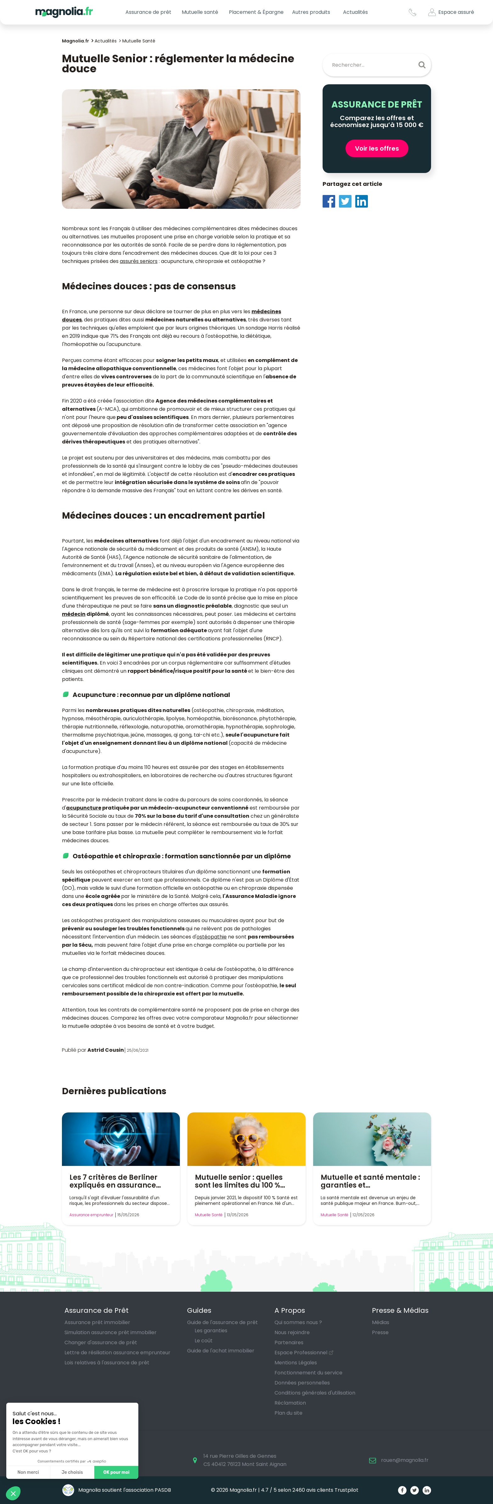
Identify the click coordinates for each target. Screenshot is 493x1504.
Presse (380, 1332)
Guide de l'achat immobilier (220, 1350)
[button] (13, 1493)
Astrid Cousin (105, 1050)
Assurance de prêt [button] (148, 12)
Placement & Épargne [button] (256, 12)
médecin (74, 614)
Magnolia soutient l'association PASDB (116, 1490)
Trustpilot (346, 1490)
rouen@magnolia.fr (405, 1460)
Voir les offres (377, 148)
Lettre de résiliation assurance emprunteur (117, 1352)
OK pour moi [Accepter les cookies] (116, 1472)
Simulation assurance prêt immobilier (110, 1332)
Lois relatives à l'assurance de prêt (106, 1362)
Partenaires (288, 1342)
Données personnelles (302, 1382)
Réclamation (290, 1403)
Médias (380, 1322)
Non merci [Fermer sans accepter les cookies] (28, 1472)
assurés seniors (139, 261)
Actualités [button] (355, 12)
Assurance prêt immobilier (97, 1322)
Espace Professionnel (300, 1352)
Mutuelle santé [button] (200, 12)
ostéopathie (212, 936)
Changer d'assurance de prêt (100, 1342)
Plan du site (288, 1413)
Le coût (204, 1340)
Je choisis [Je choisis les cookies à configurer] (72, 1472)
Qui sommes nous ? (298, 1322)
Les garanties (211, 1330)
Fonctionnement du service (308, 1372)
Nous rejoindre (292, 1332)
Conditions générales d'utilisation (314, 1392)
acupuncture (83, 807)
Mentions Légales (295, 1362)
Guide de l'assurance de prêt (222, 1322)
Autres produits (311, 12)
